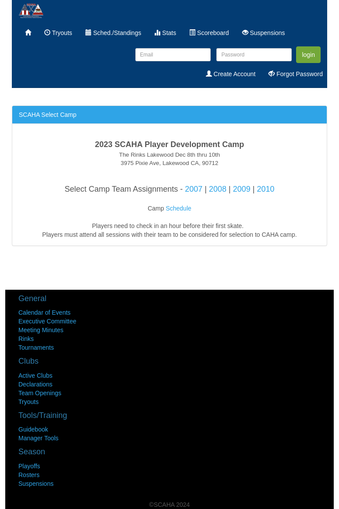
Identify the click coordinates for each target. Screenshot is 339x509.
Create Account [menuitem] (231, 73)
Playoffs (29, 466)
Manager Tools (38, 438)
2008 (217, 189)
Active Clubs (35, 375)
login (308, 54)
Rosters (28, 474)
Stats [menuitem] (165, 32)
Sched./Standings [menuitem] (113, 32)
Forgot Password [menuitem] (295, 73)
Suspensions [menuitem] (263, 32)
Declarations (35, 384)
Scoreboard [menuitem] (209, 32)
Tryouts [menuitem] (58, 32)
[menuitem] (28, 33)
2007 (195, 189)
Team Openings (39, 393)
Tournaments (36, 347)
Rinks (26, 338)
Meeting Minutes (41, 329)
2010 (265, 189)
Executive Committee (47, 321)
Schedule (178, 208)
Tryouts (28, 401)
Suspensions (35, 483)
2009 (242, 189)
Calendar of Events (44, 312)
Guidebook (33, 429)
